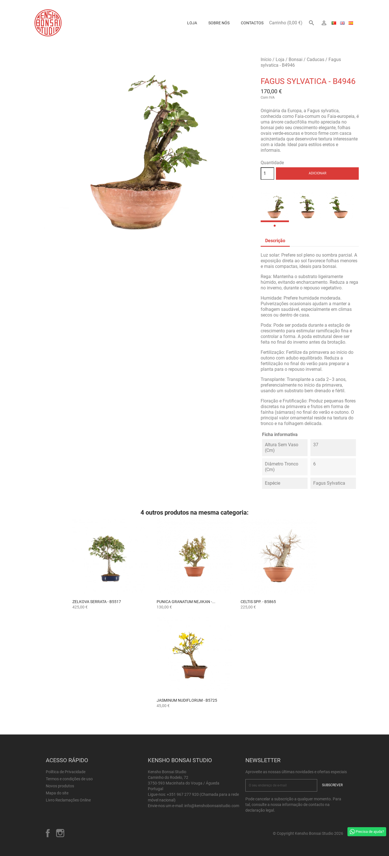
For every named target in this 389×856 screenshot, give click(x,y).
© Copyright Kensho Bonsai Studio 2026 (308, 833)
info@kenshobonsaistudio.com (211, 805)
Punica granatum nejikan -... (186, 601)
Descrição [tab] (275, 240)
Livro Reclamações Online (68, 800)
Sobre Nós (219, 23)
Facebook (47, 833)
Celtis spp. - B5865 (258, 601)
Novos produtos (60, 786)
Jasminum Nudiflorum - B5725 (187, 700)
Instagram (60, 833)
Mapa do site (57, 793)
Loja (192, 23)
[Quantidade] (267, 173)
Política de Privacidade (65, 772)
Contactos (252, 23)
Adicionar (317, 173)
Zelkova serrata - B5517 (96, 601)
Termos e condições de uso (69, 779)
